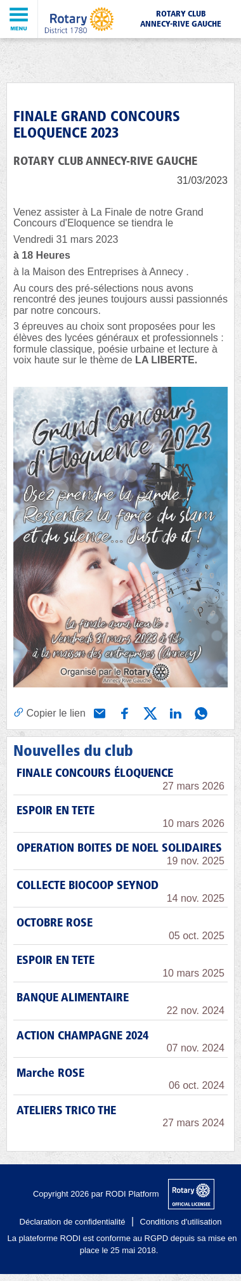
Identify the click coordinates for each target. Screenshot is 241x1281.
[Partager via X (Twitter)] (149, 712)
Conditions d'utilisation (181, 1221)
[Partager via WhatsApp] (199, 712)
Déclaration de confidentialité (73, 1221)
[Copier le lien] (49, 713)
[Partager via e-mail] (98, 712)
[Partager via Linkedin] (174, 712)
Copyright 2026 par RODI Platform (96, 1194)
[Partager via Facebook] (123, 712)
